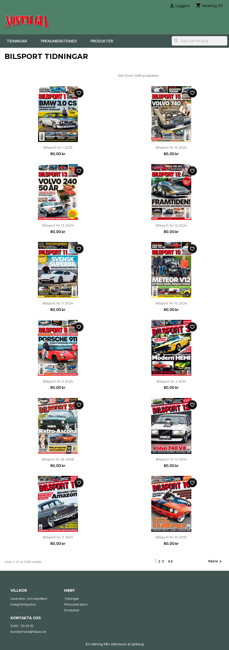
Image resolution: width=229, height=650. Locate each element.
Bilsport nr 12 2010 (171, 459)
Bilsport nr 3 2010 (171, 381)
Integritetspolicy (23, 604)
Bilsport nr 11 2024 (57, 303)
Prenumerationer (58, 41)
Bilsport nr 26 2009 (58, 459)
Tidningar (17, 41)
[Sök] (199, 41)
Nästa (215, 561)
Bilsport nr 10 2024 (171, 303)
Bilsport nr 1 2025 (57, 148)
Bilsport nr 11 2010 (58, 537)
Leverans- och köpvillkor (29, 598)
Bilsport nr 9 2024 (58, 381)
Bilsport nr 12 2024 (171, 225)
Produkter (102, 41)
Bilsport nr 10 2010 (171, 537)
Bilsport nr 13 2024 (58, 225)
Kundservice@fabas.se (28, 631)
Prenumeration (76, 604)
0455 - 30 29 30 (22, 626)
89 (170, 561)
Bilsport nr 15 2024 (171, 148)
